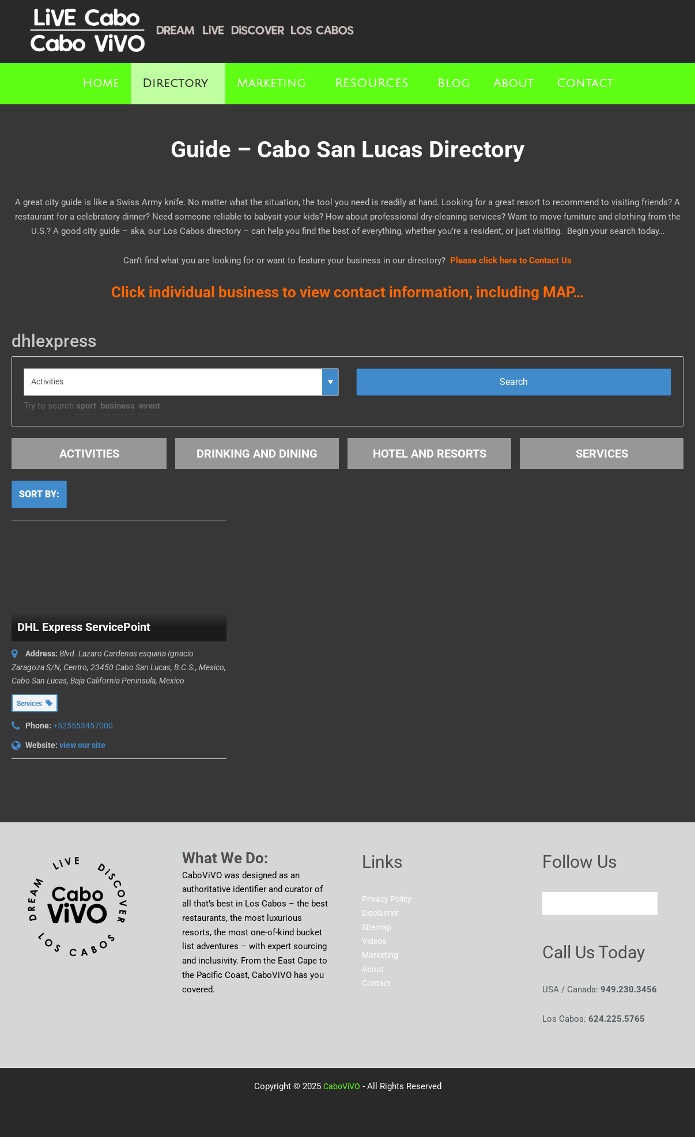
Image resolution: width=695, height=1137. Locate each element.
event (149, 406)
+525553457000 (83, 725)
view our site (82, 745)
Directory (175, 83)
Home (100, 83)
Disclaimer (382, 913)
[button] (178, 83)
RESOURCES (372, 83)
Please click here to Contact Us (511, 260)
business (117, 406)
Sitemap (378, 927)
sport (86, 406)
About (513, 83)
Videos (375, 941)
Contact (585, 83)
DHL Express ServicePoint (83, 627)
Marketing (271, 83)
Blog (453, 83)
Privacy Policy (389, 899)
